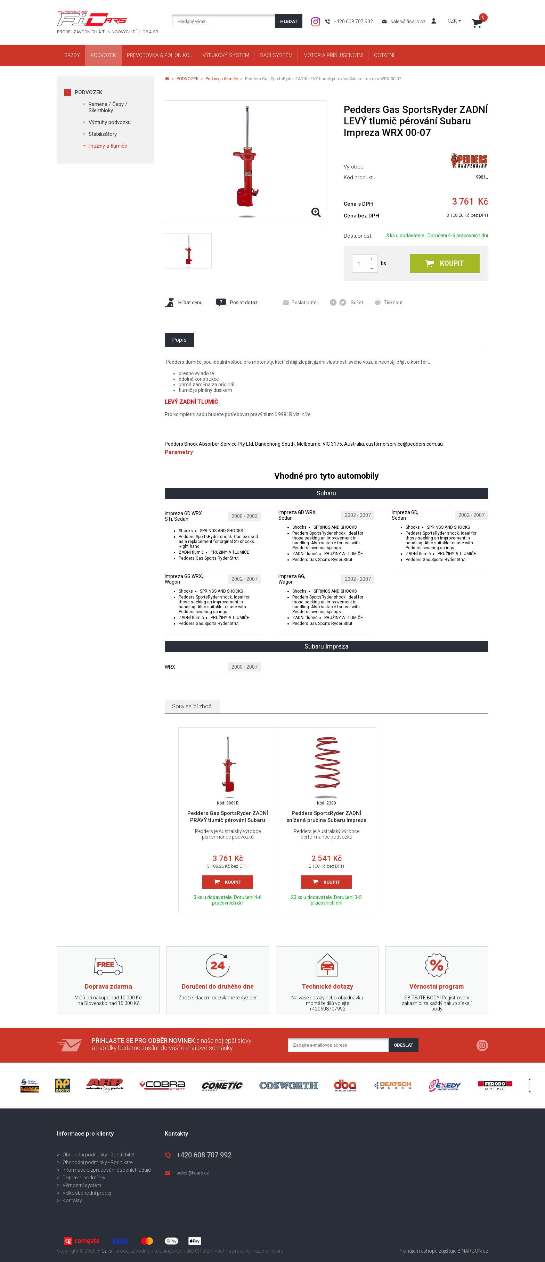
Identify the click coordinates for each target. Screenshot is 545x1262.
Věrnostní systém (82, 1185)
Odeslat (403, 1045)
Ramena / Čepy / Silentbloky (108, 107)
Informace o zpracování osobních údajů (107, 1170)
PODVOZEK (88, 92)
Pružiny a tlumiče (108, 146)
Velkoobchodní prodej (87, 1193)
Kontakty (72, 1200)
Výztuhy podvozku (110, 122)
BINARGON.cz (472, 1251)
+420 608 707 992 (353, 21)
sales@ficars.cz (407, 21)
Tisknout (389, 302)
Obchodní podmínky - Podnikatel (98, 1162)
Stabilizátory (103, 134)
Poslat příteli (301, 302)
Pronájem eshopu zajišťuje (427, 1251)
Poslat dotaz (236, 302)
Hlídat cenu (184, 302)
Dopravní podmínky (84, 1177)
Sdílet (346, 302)
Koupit (444, 263)
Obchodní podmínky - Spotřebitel (98, 1154)
